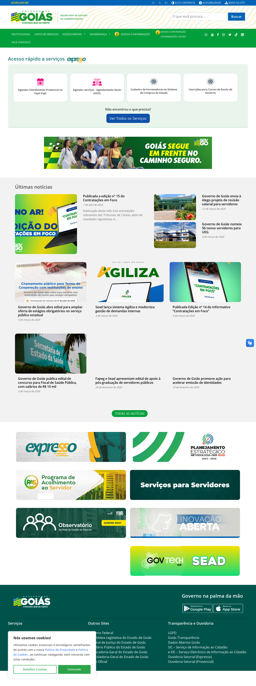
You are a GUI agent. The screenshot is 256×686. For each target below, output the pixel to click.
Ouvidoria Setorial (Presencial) (191, 661)
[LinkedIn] (242, 34)
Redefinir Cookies (35, 669)
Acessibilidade (212, 2)
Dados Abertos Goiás (184, 642)
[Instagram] (223, 34)
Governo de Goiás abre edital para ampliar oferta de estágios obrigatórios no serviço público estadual (50, 311)
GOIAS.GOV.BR (19, 2)
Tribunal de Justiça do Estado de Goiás (117, 642)
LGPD (172, 633)
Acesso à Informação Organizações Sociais (173, 34)
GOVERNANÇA (100, 34)
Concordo (74, 669)
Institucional (20, 34)
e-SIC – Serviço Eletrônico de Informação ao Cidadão (207, 652)
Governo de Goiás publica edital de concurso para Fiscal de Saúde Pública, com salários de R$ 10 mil (47, 382)
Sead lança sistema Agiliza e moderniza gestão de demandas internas (125, 309)
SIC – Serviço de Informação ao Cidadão (197, 647)
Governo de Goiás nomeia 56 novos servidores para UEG (222, 228)
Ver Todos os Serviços (128, 118)
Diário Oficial (97, 661)
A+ (166, 2)
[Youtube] (212, 34)
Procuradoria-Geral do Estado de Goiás (117, 652)
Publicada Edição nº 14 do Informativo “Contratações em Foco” (201, 309)
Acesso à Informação (135, 34)
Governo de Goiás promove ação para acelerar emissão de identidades (202, 380)
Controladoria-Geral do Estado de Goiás (118, 657)
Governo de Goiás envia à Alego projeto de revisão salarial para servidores (221, 200)
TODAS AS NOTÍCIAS (130, 413)
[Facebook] (218, 34)
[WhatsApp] (206, 34)
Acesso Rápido (74, 34)
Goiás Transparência (183, 637)
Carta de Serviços (46, 34)
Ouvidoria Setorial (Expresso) (190, 657)
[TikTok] (236, 34)
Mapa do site (237, 2)
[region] (52, 654)
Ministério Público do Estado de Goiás (116, 647)
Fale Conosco (20, 42)
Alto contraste (185, 2)
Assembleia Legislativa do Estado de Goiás (120, 637)
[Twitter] (230, 34)
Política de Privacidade (60, 650)
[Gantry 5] (32, 601)
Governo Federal (100, 633)
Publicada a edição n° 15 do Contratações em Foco (104, 198)
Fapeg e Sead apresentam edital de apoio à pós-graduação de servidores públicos (127, 380)
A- (153, 2)
